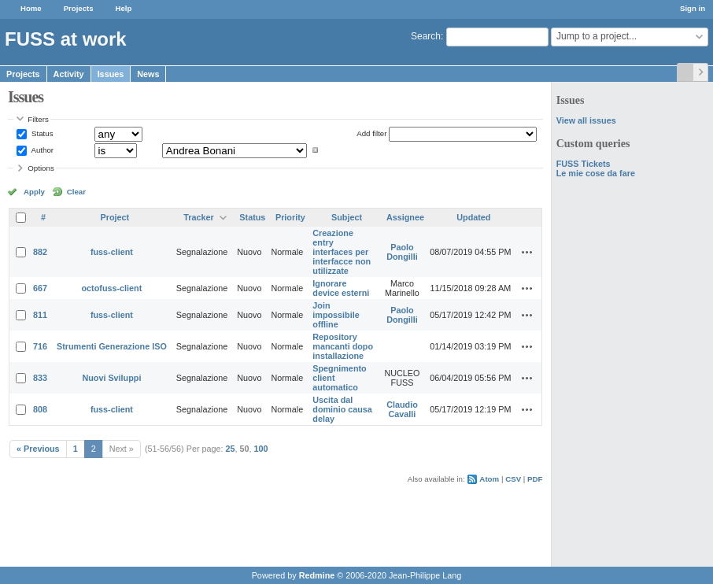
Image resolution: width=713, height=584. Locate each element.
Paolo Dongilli (402, 251)
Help (124, 8)
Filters (38, 119)
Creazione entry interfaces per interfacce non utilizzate (341, 251)
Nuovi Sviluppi (111, 378)
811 (40, 315)
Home (31, 8)
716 (40, 346)
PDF (534, 479)
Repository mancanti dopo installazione (342, 346)
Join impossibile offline (335, 315)
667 (40, 288)
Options (41, 168)
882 (40, 252)
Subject (346, 217)
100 (261, 448)
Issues (111, 74)
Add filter (371, 133)
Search (426, 36)
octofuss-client (112, 288)
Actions (527, 252)
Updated (473, 217)
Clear (76, 191)
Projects (79, 8)
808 (40, 409)
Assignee (405, 217)
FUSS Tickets (583, 163)
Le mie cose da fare (595, 173)
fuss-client (112, 252)
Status (41, 133)
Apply (34, 191)
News (148, 74)
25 (230, 448)
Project (115, 217)
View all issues (586, 120)
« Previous (38, 448)
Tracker (198, 217)
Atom (489, 479)
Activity (69, 74)
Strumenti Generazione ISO (112, 346)
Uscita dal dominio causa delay (342, 409)
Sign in (692, 8)
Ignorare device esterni (340, 288)
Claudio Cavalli (402, 409)
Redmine (317, 575)
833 (40, 378)
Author (41, 150)
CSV (513, 479)
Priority (290, 217)
